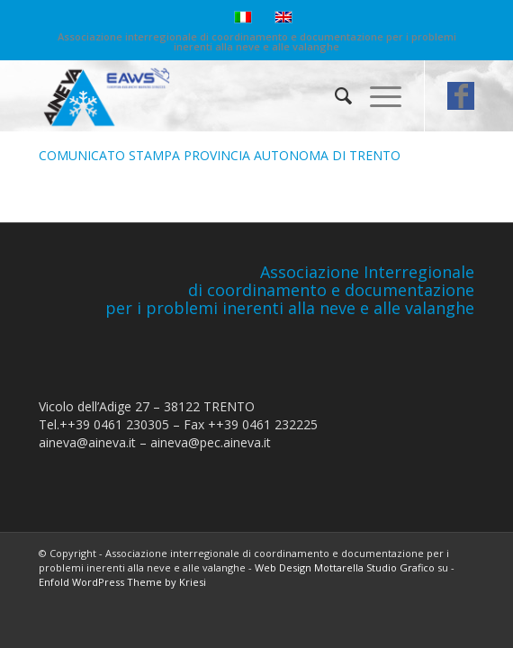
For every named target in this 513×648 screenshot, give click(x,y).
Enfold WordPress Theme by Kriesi (122, 582)
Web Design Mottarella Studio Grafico (345, 567)
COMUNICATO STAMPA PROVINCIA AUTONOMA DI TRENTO (219, 155)
